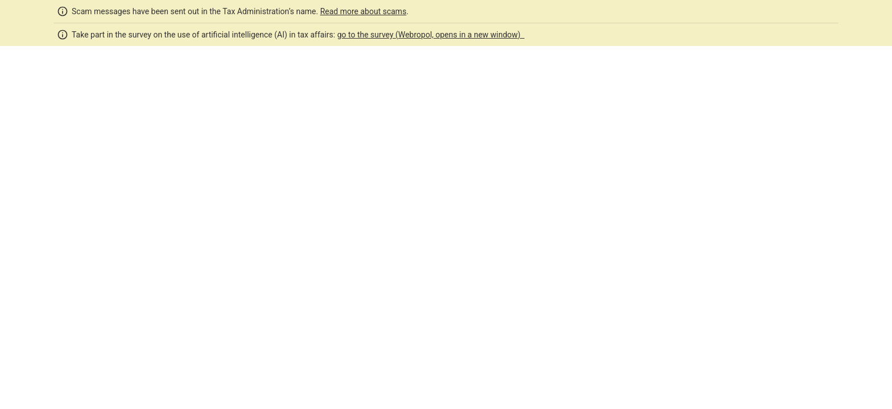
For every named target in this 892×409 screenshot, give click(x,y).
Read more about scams (363, 11)
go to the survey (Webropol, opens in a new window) (431, 34)
